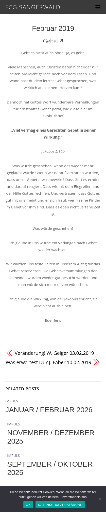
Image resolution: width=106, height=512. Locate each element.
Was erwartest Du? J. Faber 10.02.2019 (48, 362)
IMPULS (11, 401)
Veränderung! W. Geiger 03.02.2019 (54, 353)
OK (28, 505)
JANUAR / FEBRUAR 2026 (48, 410)
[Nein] (99, 499)
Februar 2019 (53, 28)
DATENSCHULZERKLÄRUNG (60, 505)
